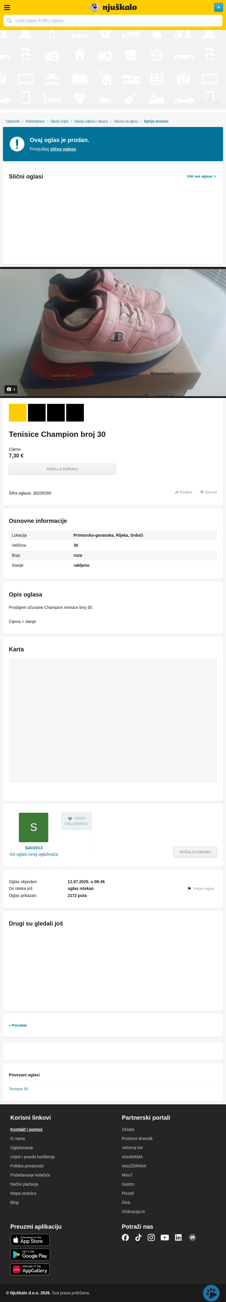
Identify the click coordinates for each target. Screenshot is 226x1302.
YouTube (165, 1237)
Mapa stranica (23, 1193)
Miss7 (127, 1175)
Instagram (151, 1237)
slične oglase (63, 149)
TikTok (138, 1237)
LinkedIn (179, 1237)
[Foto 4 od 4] (75, 413)
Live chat (211, 1293)
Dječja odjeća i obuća (91, 121)
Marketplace (35, 121)
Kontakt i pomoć (26, 1129)
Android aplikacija (30, 1254)
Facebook (125, 1237)
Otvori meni (7, 7)
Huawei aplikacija (30, 1269)
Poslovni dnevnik (137, 1138)
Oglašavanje (21, 1147)
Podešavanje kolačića (30, 1175)
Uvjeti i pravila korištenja (32, 1156)
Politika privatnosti (27, 1166)
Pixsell (128, 1193)
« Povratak (18, 1025)
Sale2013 (34, 847)
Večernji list (132, 1147)
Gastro (128, 1184)
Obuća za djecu (126, 121)
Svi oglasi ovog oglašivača (33, 854)
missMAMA (132, 1156)
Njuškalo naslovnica (113, 7)
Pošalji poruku (62, 469)
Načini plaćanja (24, 1184)
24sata (128, 1129)
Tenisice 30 (18, 1089)
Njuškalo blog (192, 1237)
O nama (17, 1138)
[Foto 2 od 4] (37, 413)
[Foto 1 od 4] (17, 413)
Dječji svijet (59, 121)
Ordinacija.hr (133, 1211)
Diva (126, 1202)
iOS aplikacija (30, 1240)
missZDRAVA (134, 1166)
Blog (14, 1202)
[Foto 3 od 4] (56, 413)
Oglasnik (13, 121)
